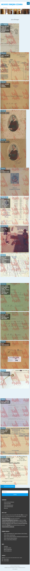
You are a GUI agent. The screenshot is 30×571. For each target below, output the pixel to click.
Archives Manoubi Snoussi (8, 505)
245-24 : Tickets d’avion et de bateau (4, 431)
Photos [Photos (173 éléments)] (8, 525)
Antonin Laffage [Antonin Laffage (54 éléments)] (18, 516)
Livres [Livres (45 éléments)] (23, 520)
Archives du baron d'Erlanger (9, 502)
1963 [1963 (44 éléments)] (10, 516)
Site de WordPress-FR (7, 550)
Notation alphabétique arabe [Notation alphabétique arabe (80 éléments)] (7, 523)
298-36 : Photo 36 (5, 141)
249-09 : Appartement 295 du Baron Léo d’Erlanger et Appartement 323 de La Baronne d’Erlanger (5, 203)
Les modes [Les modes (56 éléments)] (20, 520)
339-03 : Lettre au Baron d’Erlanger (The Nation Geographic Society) (16, 536)
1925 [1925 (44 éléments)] (9, 514)
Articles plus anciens (9, 486)
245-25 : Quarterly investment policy (5, 402)
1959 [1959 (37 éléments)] (6, 516)
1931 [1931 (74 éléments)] (19, 514)
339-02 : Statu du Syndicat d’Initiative (10, 538)
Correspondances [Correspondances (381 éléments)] (7, 520)
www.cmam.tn (14, 569)
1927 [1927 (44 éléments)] (12, 514)
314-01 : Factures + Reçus (5, 56)
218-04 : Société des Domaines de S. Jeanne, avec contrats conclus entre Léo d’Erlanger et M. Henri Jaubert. (5, 289)
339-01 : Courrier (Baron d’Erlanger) (10, 539)
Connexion (6, 546)
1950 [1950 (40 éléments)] (2, 516)
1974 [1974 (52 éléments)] (11, 516)
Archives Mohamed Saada (8, 506)
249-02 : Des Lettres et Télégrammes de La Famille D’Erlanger (5, 259)
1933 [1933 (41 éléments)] (23, 514)
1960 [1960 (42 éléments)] (8, 516)
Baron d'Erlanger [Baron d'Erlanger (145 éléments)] (6, 518)
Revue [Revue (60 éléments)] (12, 525)
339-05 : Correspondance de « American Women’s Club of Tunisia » (15, 533)
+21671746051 (6, 559)
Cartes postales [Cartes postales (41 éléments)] (12, 518)
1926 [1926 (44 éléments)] (10, 514)
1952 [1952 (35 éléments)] (4, 516)
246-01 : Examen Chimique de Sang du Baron (5, 460)
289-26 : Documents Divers (5, 171)
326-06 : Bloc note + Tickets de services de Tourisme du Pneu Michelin (5, 29)
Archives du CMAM (7, 503)
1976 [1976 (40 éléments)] (15, 516)
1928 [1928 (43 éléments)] (14, 514)
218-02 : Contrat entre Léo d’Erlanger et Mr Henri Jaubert (5, 316)
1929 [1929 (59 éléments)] (15, 514)
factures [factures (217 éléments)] (15, 520)
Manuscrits (6, 508)
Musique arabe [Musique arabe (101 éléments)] (23, 521)
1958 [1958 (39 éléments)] (5, 516)
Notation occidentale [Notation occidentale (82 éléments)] (18, 523)
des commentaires (8, 549)
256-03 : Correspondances (5, 344)
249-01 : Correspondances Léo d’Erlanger (5, 374)
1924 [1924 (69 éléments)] (7, 514)
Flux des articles (7, 547)
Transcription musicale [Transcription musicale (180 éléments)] (8, 526)
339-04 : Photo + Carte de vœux (9, 535)
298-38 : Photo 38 (5, 113)
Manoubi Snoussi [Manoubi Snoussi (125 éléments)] (11, 521)
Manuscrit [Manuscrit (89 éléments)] (18, 521)
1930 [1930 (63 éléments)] (17, 514)
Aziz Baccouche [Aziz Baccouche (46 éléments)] (24, 516)
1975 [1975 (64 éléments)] (13, 516)
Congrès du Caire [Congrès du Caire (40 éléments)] (17, 518)
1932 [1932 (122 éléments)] (22, 514)
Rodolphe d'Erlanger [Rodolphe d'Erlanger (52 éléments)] (16, 525)
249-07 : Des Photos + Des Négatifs (4, 230)
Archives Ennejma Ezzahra (12, 4)
